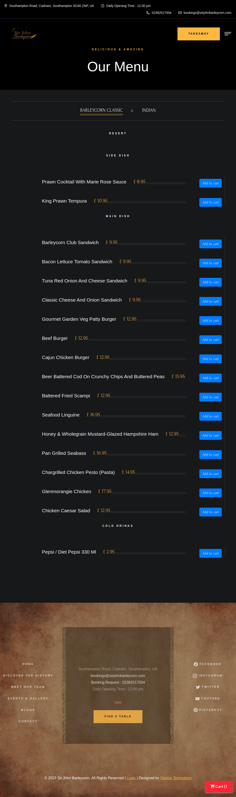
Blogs (25, 710)
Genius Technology (176, 778)
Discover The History (25, 675)
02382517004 (158, 13)
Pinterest (210, 710)
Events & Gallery (25, 698)
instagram (210, 676)
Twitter (210, 687)
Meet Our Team (25, 687)
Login (131, 778)
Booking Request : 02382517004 (118, 685)
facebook (210, 664)
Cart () (218, 786)
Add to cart (210, 183)
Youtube (210, 699)
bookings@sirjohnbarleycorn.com (204, 13)
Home (25, 664)
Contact (25, 721)
